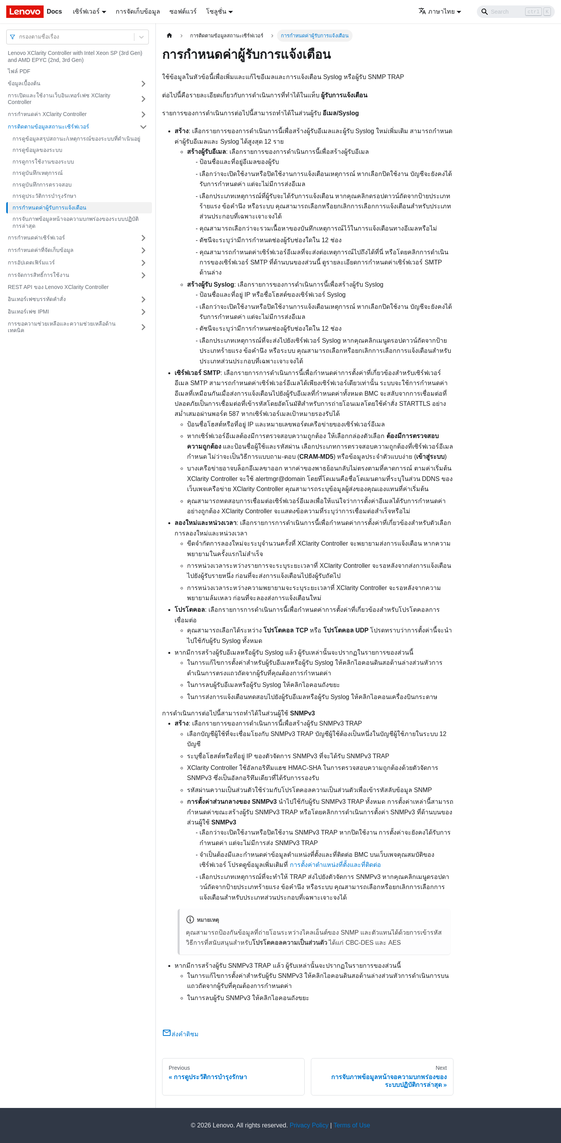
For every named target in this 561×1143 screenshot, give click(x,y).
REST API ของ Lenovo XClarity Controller (58, 287)
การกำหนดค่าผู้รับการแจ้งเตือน (49, 207)
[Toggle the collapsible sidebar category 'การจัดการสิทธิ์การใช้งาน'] (143, 275)
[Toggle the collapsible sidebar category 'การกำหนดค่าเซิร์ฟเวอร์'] (143, 238)
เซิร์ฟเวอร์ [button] (86, 11)
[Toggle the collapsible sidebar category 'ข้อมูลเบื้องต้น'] (143, 83)
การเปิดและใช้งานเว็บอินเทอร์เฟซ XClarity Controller (59, 99)
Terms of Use (351, 1125)
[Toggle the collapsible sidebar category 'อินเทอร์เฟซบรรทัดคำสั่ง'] (143, 299)
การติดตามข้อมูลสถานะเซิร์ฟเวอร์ (48, 126)
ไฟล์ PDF (19, 71)
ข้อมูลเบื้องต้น (24, 83)
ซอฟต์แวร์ (183, 11)
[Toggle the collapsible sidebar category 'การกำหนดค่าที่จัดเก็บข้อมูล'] (143, 250)
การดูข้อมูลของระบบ (37, 150)
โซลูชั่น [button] (216, 11)
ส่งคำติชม (180, 1034)
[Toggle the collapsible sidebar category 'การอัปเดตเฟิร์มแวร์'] (143, 263)
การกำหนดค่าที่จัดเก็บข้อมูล (41, 250)
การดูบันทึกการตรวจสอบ (42, 184)
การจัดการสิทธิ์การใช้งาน (38, 275)
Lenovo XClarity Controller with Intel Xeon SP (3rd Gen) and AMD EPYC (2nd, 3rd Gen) (75, 56)
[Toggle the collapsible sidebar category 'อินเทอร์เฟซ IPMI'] (143, 312)
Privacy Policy (309, 1125)
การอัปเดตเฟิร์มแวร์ (31, 262)
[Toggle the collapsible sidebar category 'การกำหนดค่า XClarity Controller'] (143, 114)
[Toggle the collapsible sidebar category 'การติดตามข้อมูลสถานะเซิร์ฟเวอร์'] (143, 127)
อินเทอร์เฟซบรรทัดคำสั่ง (37, 299)
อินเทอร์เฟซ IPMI (28, 311)
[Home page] (169, 36)
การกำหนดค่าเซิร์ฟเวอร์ (36, 237)
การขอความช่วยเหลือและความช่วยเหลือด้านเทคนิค (62, 327)
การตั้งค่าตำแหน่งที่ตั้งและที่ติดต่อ (335, 864)
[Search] (516, 11)
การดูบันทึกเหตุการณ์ (37, 173)
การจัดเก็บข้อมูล (138, 11)
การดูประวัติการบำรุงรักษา (44, 196)
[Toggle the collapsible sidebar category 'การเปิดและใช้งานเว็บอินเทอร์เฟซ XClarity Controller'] (143, 99)
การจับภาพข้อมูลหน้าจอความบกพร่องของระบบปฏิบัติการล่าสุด (75, 222)
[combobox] (20, 36)
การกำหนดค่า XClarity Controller (47, 114)
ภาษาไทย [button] (436, 11)
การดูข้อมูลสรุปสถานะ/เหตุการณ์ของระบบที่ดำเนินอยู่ (76, 139)
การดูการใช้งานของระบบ (43, 162)
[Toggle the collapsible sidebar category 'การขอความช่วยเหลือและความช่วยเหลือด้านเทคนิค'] (143, 327)
